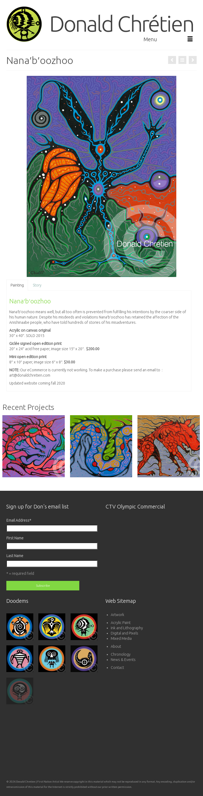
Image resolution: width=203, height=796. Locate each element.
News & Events (123, 660)
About (116, 646)
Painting (17, 285)
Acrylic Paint (121, 623)
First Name (15, 538)
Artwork (117, 615)
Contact (117, 667)
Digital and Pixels (124, 633)
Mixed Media (121, 638)
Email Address (18, 520)
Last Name (14, 556)
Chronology (121, 654)
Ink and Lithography (127, 628)
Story (37, 285)
